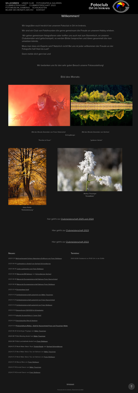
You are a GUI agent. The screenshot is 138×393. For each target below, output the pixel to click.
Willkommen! (12, 3)
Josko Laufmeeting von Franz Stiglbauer (30, 269)
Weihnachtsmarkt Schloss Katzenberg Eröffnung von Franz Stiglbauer (39, 258)
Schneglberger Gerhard (43, 274)
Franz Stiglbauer (42, 341)
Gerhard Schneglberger (55, 346)
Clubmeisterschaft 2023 (42, 5)
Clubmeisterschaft (16, 5)
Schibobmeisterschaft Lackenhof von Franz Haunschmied (35, 300)
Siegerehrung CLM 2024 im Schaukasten (29, 310)
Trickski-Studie (38, 346)
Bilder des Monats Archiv (19, 9)
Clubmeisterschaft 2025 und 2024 (77, 218)
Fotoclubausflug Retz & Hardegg (26, 321)
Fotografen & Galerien (48, 3)
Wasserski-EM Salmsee (24, 274)
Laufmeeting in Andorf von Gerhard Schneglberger (34, 264)
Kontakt (40, 9)
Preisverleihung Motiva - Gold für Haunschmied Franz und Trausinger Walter (42, 326)
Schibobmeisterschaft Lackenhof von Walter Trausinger (34, 295)
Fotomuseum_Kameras (17, 7)
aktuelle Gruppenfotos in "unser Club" (28, 315)
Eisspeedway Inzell (22, 289)
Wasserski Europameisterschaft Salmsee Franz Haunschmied (37, 279)
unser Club (28, 3)
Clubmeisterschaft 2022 (77, 241)
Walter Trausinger (40, 331)
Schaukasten (39, 7)
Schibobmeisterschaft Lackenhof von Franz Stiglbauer (34, 305)
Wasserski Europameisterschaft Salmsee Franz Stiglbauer (36, 284)
